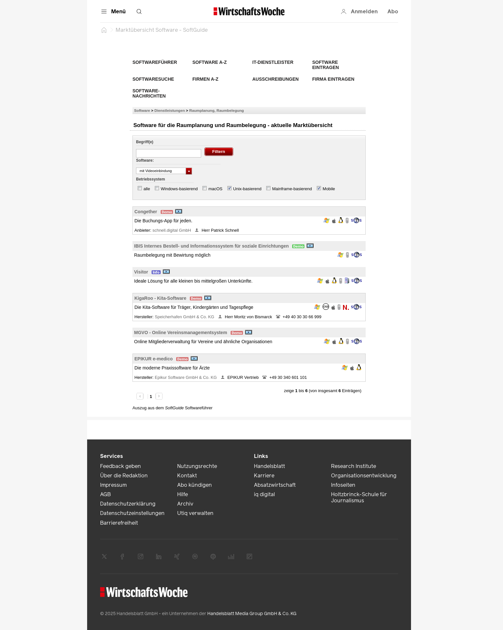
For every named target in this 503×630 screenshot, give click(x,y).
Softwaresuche (153, 79)
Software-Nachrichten (149, 93)
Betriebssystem (150, 179)
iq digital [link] (264, 494)
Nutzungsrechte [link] (197, 466)
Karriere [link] (264, 475)
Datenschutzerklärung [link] (127, 504)
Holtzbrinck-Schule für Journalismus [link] (359, 497)
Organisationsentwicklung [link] (363, 475)
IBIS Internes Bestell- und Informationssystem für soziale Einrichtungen (211, 246)
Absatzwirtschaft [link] (275, 485)
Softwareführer (154, 62)
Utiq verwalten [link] (195, 513)
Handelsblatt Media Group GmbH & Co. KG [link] (251, 614)
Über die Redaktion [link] (124, 475)
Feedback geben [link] (120, 466)
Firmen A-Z (205, 79)
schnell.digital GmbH (172, 230)
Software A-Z (209, 62)
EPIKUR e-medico (153, 358)
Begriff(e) (144, 142)
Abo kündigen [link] (194, 485)
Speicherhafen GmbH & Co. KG (185, 316)
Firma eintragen (333, 79)
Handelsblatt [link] (269, 466)
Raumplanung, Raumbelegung (216, 110)
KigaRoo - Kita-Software (160, 298)
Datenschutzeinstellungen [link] (132, 513)
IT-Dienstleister (272, 62)
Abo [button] (392, 11)
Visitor (141, 271)
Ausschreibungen (275, 79)
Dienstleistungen (169, 110)
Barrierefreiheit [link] (119, 523)
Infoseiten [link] (343, 485)
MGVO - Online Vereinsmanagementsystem (180, 332)
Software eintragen (325, 65)
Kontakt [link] (187, 475)
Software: (145, 160)
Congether (145, 211)
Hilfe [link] (182, 494)
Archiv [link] (185, 504)
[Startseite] (104, 30)
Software (142, 110)
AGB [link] (105, 494)
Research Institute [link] (353, 466)
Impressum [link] (113, 485)
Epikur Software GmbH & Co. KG (186, 377)
